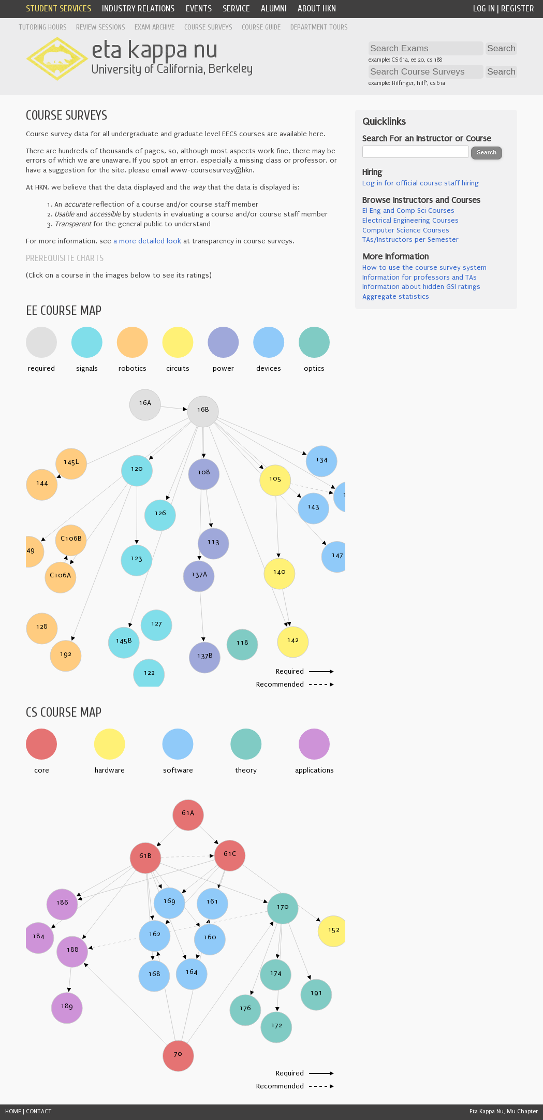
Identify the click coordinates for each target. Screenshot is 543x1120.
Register (517, 8)
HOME (13, 1111)
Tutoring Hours (43, 27)
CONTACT (39, 1111)
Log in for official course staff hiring (420, 183)
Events (199, 8)
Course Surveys (208, 27)
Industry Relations (138, 8)
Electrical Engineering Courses (410, 220)
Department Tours (319, 27)
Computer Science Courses (405, 230)
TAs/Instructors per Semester (410, 240)
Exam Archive (154, 27)
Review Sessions (100, 27)
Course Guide (261, 27)
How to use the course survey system (424, 268)
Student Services (58, 8)
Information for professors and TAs (419, 277)
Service (236, 8)
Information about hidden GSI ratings (421, 287)
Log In (484, 8)
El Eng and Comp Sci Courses (408, 211)
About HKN (317, 8)
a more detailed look (147, 241)
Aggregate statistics (395, 297)
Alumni (274, 8)
